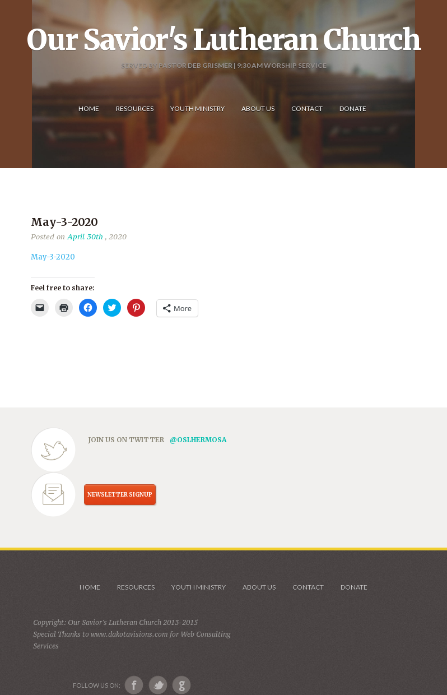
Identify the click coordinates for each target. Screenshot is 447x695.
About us (259, 587)
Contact (308, 587)
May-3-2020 (53, 257)
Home (90, 587)
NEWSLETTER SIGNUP (119, 494)
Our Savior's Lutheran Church (224, 40)
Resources (136, 587)
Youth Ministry (198, 587)
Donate (354, 587)
